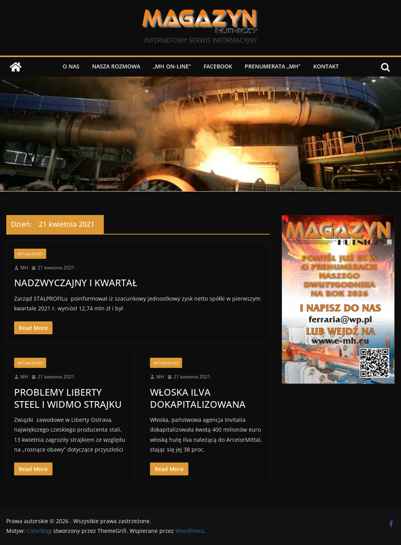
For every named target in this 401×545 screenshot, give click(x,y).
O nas (71, 66)
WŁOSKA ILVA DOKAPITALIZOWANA (198, 398)
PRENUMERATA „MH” (273, 66)
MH (24, 267)
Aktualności (30, 253)
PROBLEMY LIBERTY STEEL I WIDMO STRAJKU (68, 398)
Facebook (218, 66)
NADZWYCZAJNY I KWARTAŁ (75, 282)
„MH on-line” (172, 66)
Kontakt (326, 66)
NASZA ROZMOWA (116, 66)
